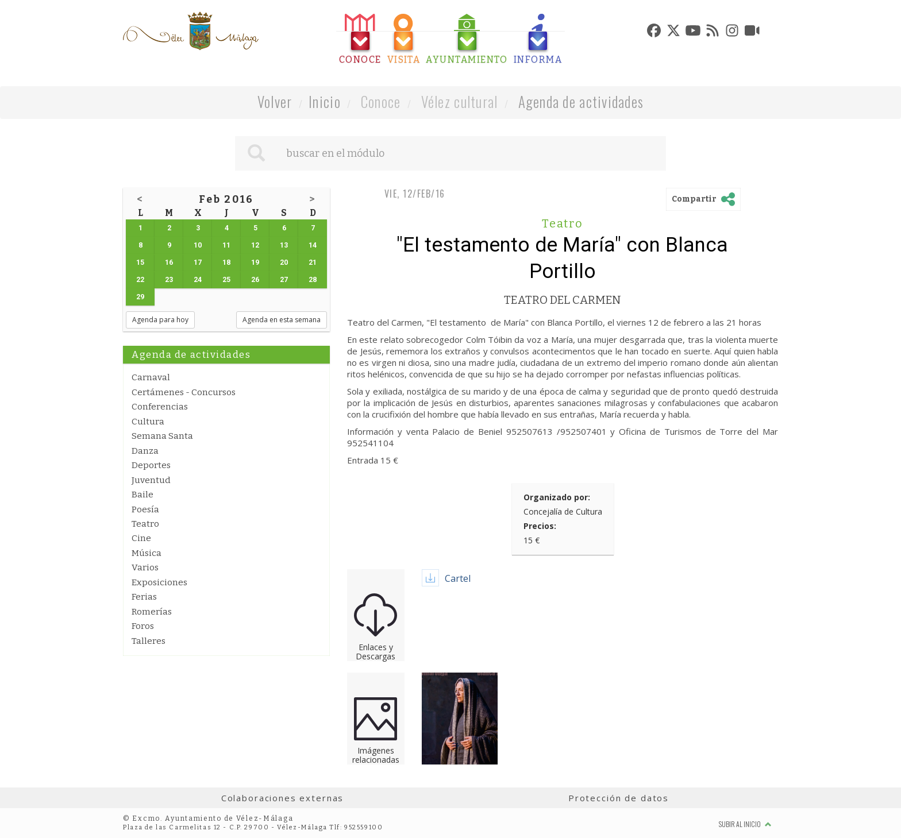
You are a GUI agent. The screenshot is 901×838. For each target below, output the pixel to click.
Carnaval (151, 377)
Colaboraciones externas (282, 798)
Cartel (458, 578)
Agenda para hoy (160, 320)
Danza (145, 451)
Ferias (144, 597)
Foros (143, 626)
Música (146, 553)
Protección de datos (618, 798)
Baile (142, 494)
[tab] (360, 39)
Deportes (151, 465)
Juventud (151, 480)
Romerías (152, 612)
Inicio (325, 101)
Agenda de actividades (581, 101)
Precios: (539, 525)
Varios (145, 567)
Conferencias (160, 406)
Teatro (145, 524)
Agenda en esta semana (281, 320)
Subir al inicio (745, 824)
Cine (141, 538)
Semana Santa (162, 436)
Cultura (148, 421)
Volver (274, 101)
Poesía (145, 509)
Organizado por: (556, 497)
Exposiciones (159, 582)
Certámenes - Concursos (184, 392)
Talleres (148, 641)
